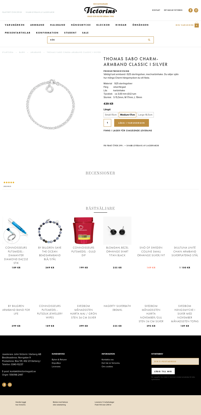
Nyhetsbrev (157, 354)
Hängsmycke (81, 24)
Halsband (57, 24)
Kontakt (156, 10)
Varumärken (15, 24)
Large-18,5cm (145, 115)
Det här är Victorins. (111, 363)
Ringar (121, 24)
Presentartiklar (18, 32)
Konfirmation (47, 32)
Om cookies (107, 366)
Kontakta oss (108, 359)
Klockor (103, 24)
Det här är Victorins (173, 10)
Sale (85, 32)
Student (70, 32)
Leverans (56, 366)
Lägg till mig (163, 371)
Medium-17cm (127, 115)
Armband (37, 24)
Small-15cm (111, 115)
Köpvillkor (56, 363)
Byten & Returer (59, 359)
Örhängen (140, 24)
